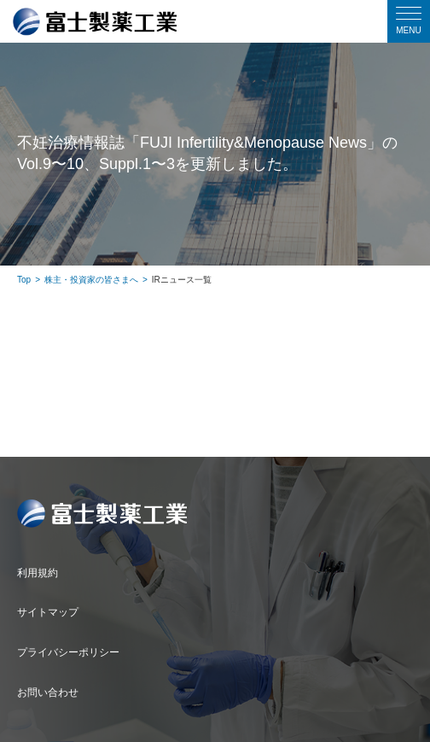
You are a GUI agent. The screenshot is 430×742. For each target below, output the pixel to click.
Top (24, 279)
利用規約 (37, 573)
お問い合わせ (47, 692)
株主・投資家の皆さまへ (91, 279)
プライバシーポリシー (68, 652)
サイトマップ (47, 612)
